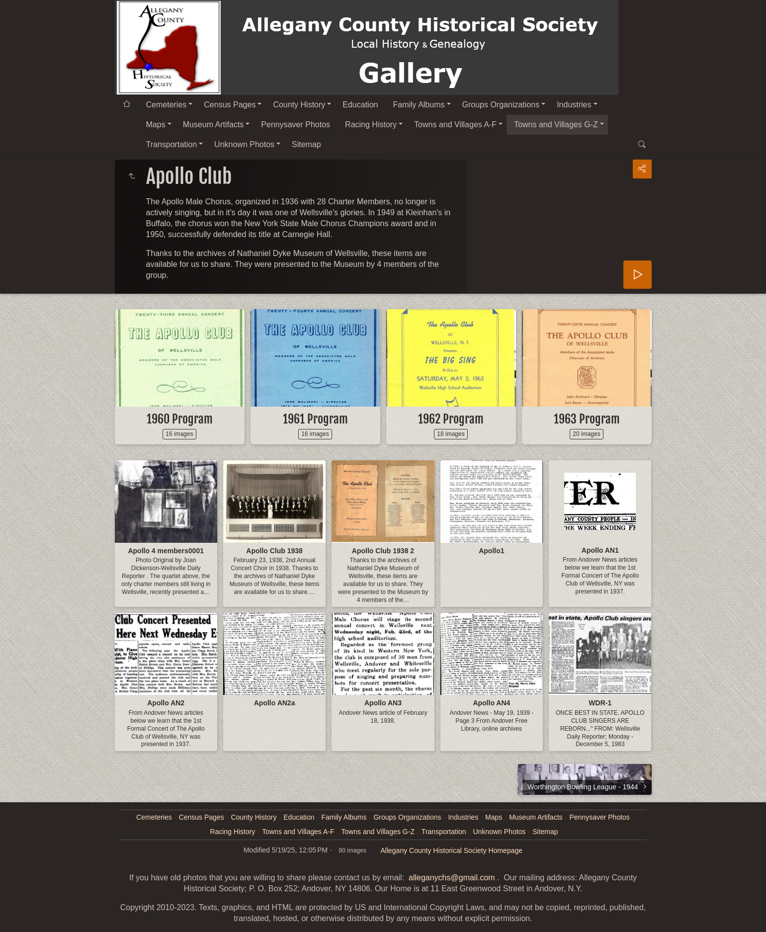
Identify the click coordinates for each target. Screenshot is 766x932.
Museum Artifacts (213, 124)
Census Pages (229, 104)
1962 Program (451, 419)
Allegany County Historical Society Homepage (451, 850)
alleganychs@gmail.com (452, 877)
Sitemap (306, 144)
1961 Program (315, 419)
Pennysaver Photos (295, 124)
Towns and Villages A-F (455, 124)
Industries (574, 104)
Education (360, 104)
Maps (156, 124)
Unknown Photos (244, 144)
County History (299, 104)
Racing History (371, 124)
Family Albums (418, 104)
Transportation (171, 144)
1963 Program (587, 419)
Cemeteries (166, 104)
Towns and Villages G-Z (556, 124)
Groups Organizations (501, 104)
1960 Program (180, 419)
